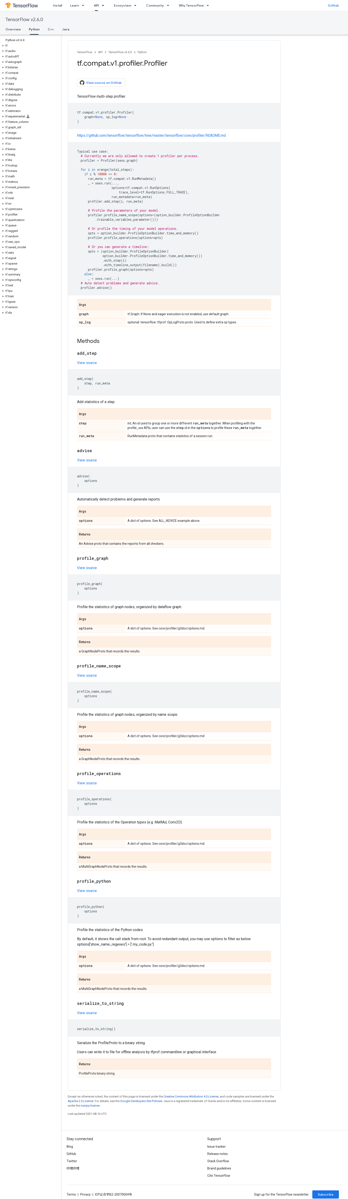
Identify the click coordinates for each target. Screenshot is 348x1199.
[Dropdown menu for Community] (169, 5)
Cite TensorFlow (218, 1175)
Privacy (85, 1194)
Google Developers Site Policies (141, 1101)
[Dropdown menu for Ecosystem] (136, 5)
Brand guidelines (219, 1168)
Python (142, 52)
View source (87, 363)
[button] (29, 45)
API (100, 52)
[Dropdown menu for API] (104, 5)
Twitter (72, 1161)
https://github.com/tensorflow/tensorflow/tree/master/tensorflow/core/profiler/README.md (151, 135)
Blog (70, 1146)
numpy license (90, 1105)
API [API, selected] (96, 5)
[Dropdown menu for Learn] (84, 5)
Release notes (217, 1154)
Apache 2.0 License (80, 1101)
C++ (51, 29)
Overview (13, 29)
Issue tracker (216, 1146)
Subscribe (325, 1194)
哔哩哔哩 (73, 1168)
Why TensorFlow (191, 5)
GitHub (333, 5)
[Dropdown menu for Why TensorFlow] (209, 5)
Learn (74, 5)
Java (65, 29)
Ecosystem (122, 5)
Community (155, 5)
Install (57, 5)
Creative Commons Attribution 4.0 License (191, 1096)
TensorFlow (84, 52)
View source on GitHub (101, 82)
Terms (71, 1194)
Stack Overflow (218, 1161)
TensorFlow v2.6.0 (24, 19)
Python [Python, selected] (34, 29)
